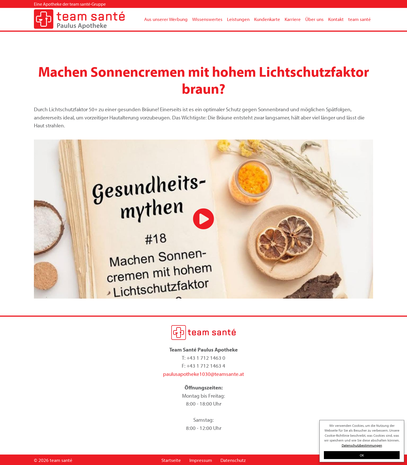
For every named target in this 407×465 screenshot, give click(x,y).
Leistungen (238, 19)
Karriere (293, 19)
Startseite (171, 460)
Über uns (314, 19)
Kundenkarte (267, 19)
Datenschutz (233, 460)
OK (362, 455)
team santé (359, 19)
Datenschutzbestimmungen (362, 445)
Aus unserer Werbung (166, 19)
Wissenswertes (207, 19)
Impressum (200, 460)
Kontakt (336, 19)
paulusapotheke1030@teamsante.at (203, 373)
